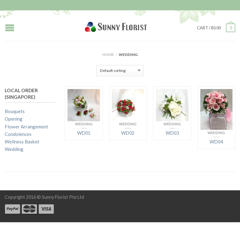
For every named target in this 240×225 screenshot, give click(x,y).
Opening (13, 119)
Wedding (83, 124)
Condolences (18, 134)
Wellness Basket (22, 141)
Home (108, 54)
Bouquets (15, 111)
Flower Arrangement (26, 126)
